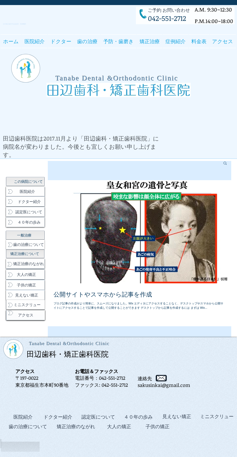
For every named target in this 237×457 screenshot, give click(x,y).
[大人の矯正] (25, 274)
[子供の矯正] (25, 285)
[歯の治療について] (25, 244)
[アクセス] (25, 315)
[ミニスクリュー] (25, 304)
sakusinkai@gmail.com (164, 385)
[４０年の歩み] (25, 222)
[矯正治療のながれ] (25, 263)
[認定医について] (25, 212)
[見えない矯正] (25, 295)
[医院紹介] (25, 191)
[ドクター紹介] (25, 201)
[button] (61, 41)
